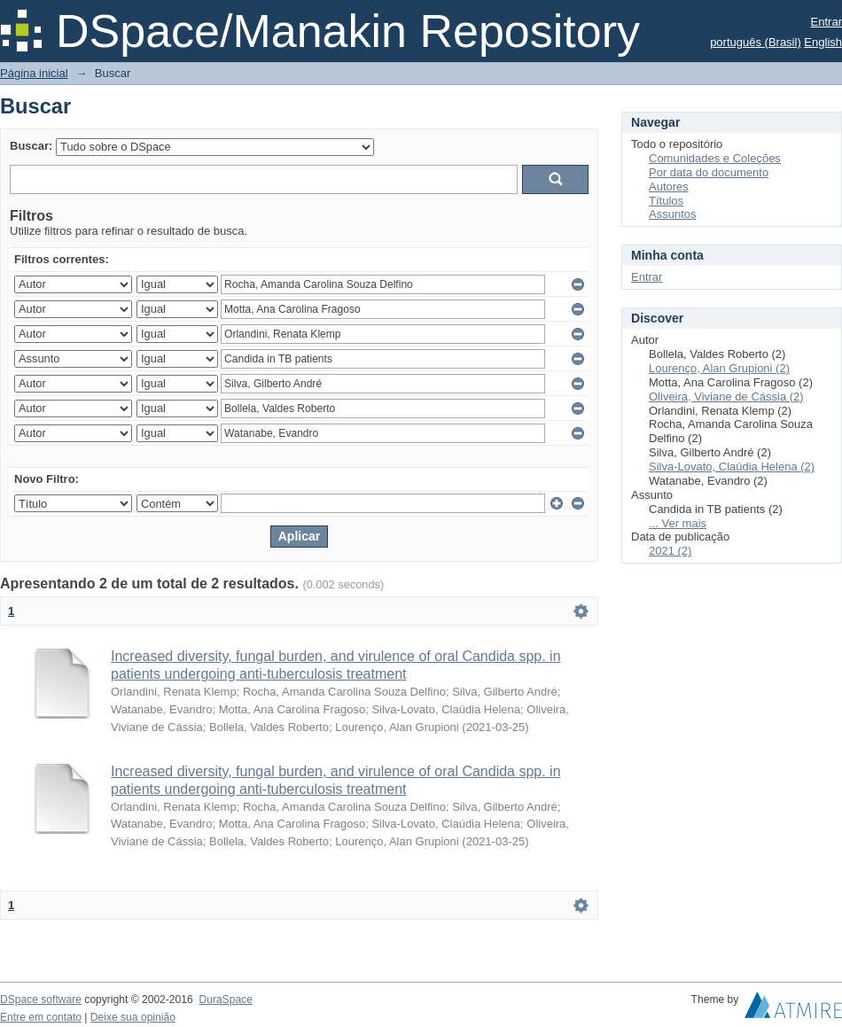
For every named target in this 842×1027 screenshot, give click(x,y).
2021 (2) (670, 550)
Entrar (826, 21)
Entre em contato (41, 1017)
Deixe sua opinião (132, 1017)
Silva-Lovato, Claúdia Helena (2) (732, 466)
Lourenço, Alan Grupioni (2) (719, 368)
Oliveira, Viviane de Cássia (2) (726, 396)
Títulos (666, 200)
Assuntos (672, 214)
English (823, 42)
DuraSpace (225, 999)
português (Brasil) (755, 42)
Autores (669, 186)
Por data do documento (708, 172)
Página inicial (34, 73)
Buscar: (31, 145)
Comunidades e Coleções (715, 158)
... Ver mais (677, 523)
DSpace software (41, 999)
